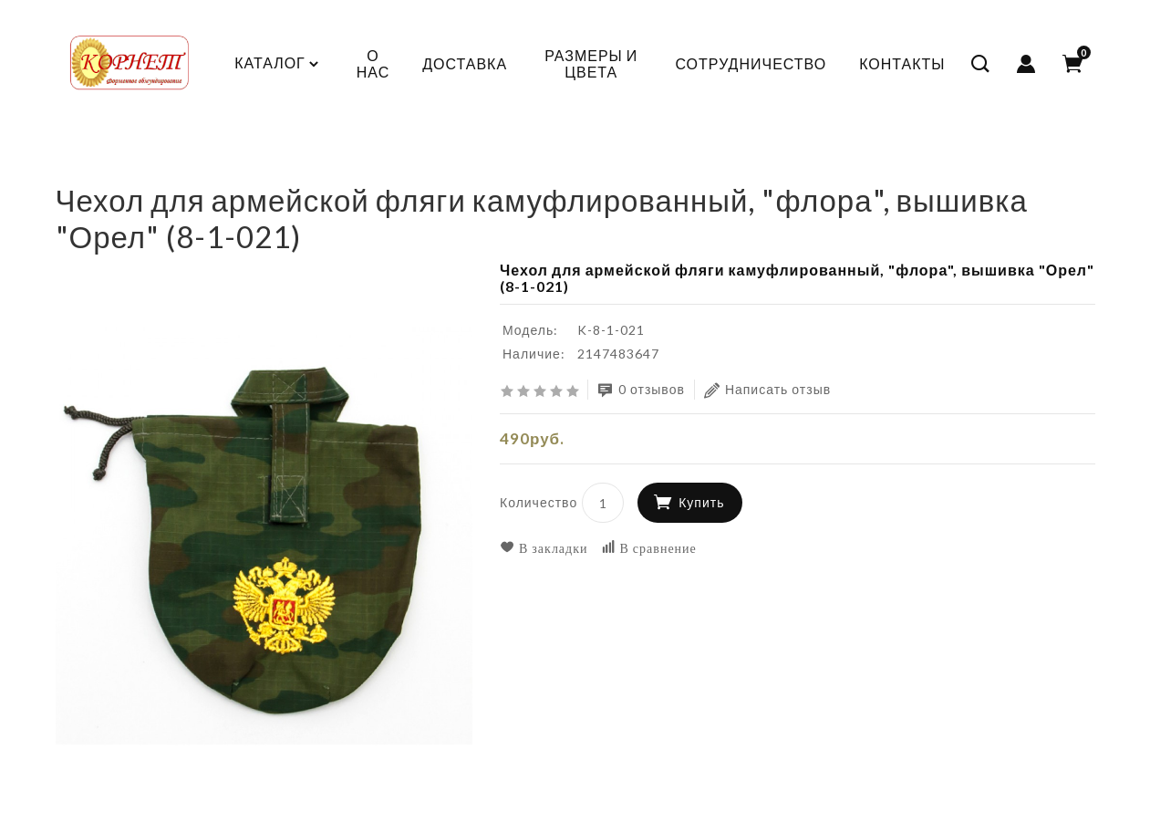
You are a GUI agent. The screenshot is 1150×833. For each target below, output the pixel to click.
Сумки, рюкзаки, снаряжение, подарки (375, 168)
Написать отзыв (767, 390)
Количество (538, 502)
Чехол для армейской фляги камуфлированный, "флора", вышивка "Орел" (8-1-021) (808, 168)
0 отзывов (641, 390)
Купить (701, 502)
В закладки (544, 548)
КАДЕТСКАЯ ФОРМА (153, 168)
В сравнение (649, 548)
